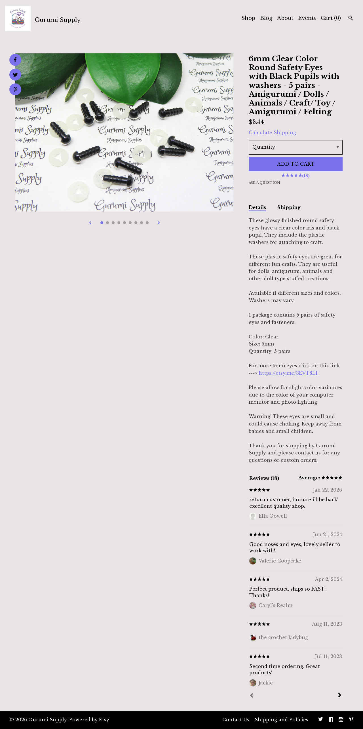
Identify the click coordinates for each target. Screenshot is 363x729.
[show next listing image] (159, 223)
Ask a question (264, 183)
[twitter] (320, 720)
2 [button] (107, 222)
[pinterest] (351, 720)
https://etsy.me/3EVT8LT (288, 373)
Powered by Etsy (89, 719)
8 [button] (141, 222)
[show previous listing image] (90, 223)
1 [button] (101, 222)
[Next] (339, 696)
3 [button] (113, 222)
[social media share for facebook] (15, 60)
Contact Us (235, 719)
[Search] (351, 19)
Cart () (331, 18)
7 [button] (135, 222)
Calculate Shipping (272, 132)
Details (257, 207)
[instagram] (341, 720)
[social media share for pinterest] (15, 90)
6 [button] (130, 222)
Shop (248, 18)
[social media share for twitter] (15, 75)
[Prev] (251, 696)
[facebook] (331, 720)
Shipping (289, 207)
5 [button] (124, 222)
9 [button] (147, 222)
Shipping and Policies (281, 719)
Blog (266, 18)
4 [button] (118, 222)
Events (307, 18)
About (285, 18)
